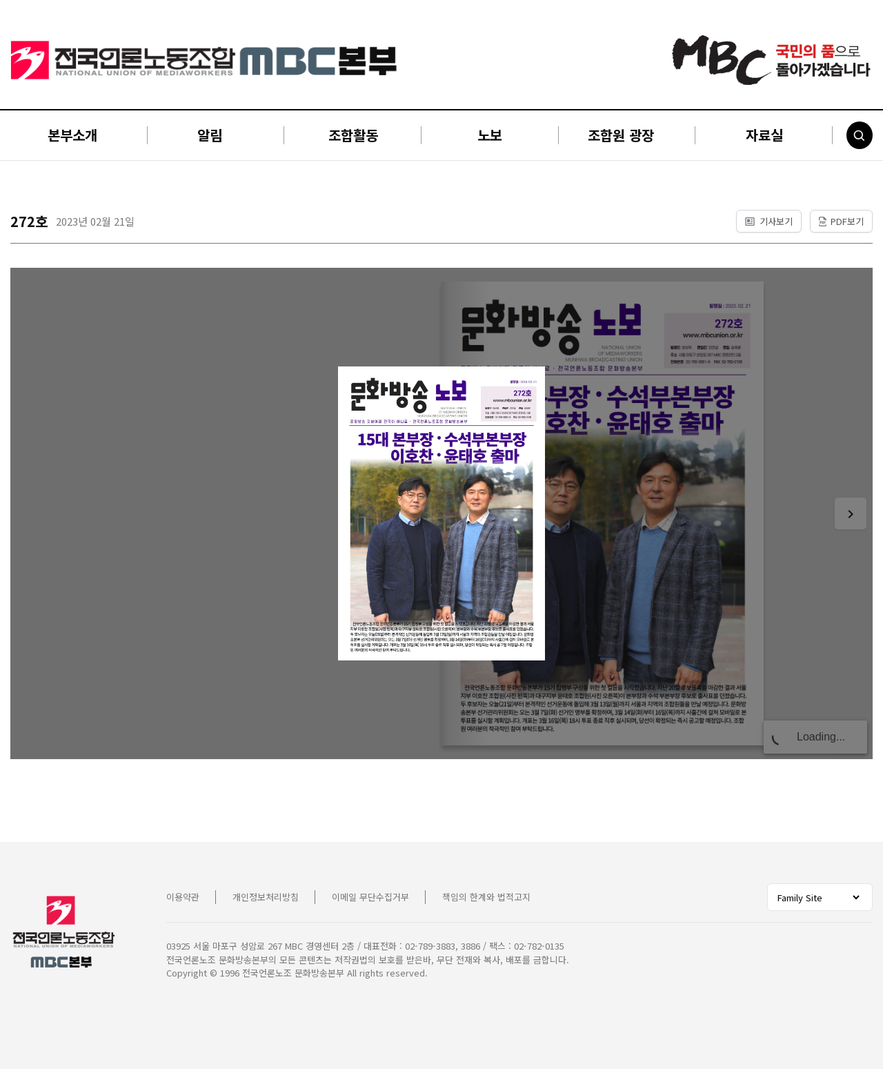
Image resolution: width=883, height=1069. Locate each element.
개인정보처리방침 (265, 896)
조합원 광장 (621, 135)
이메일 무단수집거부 (370, 896)
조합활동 (353, 135)
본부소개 (72, 135)
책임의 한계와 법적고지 (486, 896)
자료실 (764, 135)
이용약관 (182, 896)
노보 (489, 135)
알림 (209, 135)
